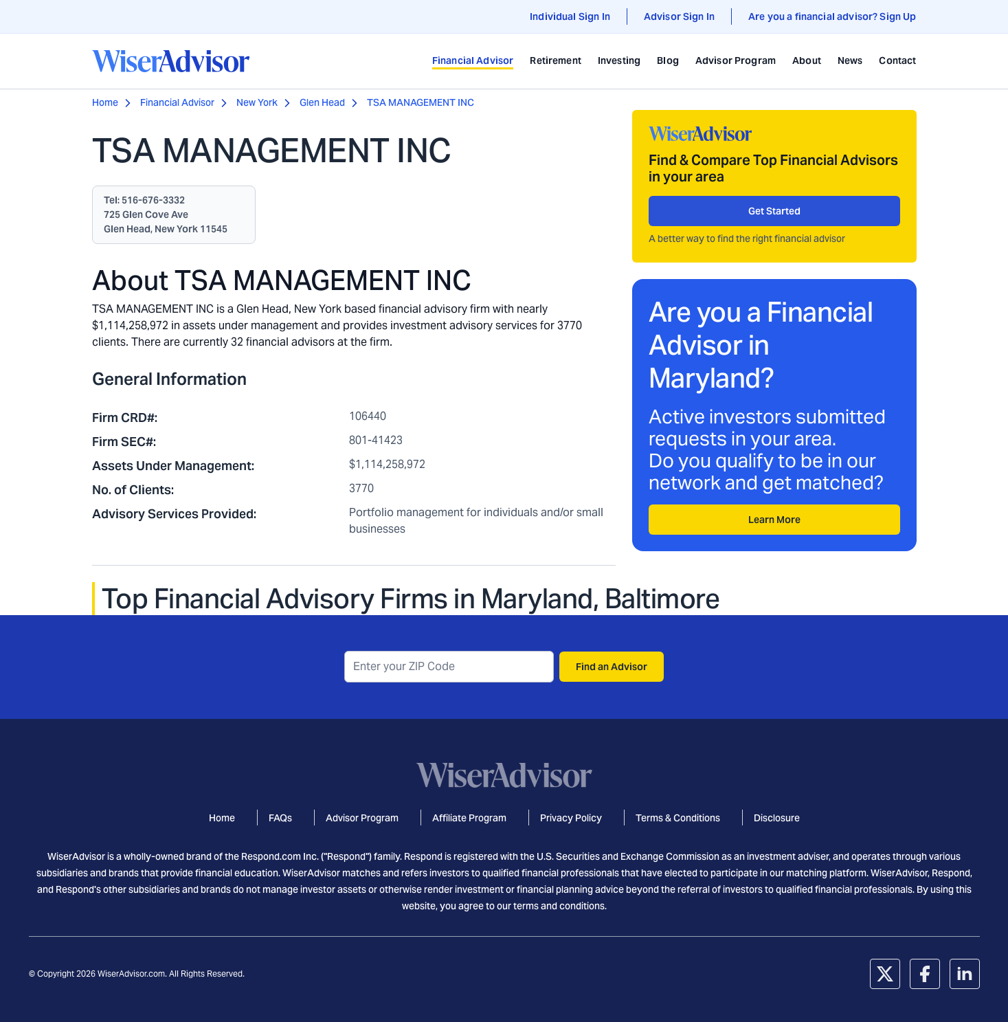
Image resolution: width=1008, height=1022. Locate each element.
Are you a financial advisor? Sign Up (832, 16)
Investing (619, 60)
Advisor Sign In (679, 16)
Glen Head (322, 102)
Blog (668, 60)
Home (105, 102)
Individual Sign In (570, 16)
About (806, 60)
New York (257, 102)
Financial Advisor (473, 60)
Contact (897, 60)
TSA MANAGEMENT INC (420, 102)
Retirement (555, 60)
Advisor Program (735, 60)
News (850, 60)
